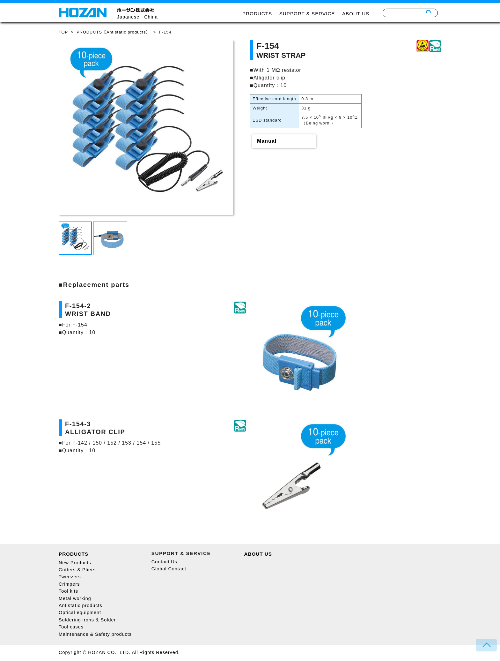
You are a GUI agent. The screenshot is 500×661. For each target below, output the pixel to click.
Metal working (75, 598)
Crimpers (69, 584)
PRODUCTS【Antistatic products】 (113, 32)
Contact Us (164, 561)
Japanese (128, 16)
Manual (266, 141)
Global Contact (168, 568)
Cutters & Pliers (77, 569)
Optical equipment (80, 612)
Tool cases (71, 626)
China (151, 16)
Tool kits (68, 591)
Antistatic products (80, 605)
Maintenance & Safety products (95, 634)
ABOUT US (355, 13)
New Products (75, 562)
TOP (63, 32)
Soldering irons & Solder (87, 619)
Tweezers (70, 576)
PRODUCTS (257, 13)
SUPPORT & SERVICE (307, 13)
